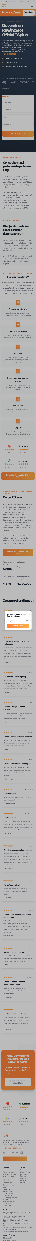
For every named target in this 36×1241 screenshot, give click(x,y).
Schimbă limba (18, 625)
